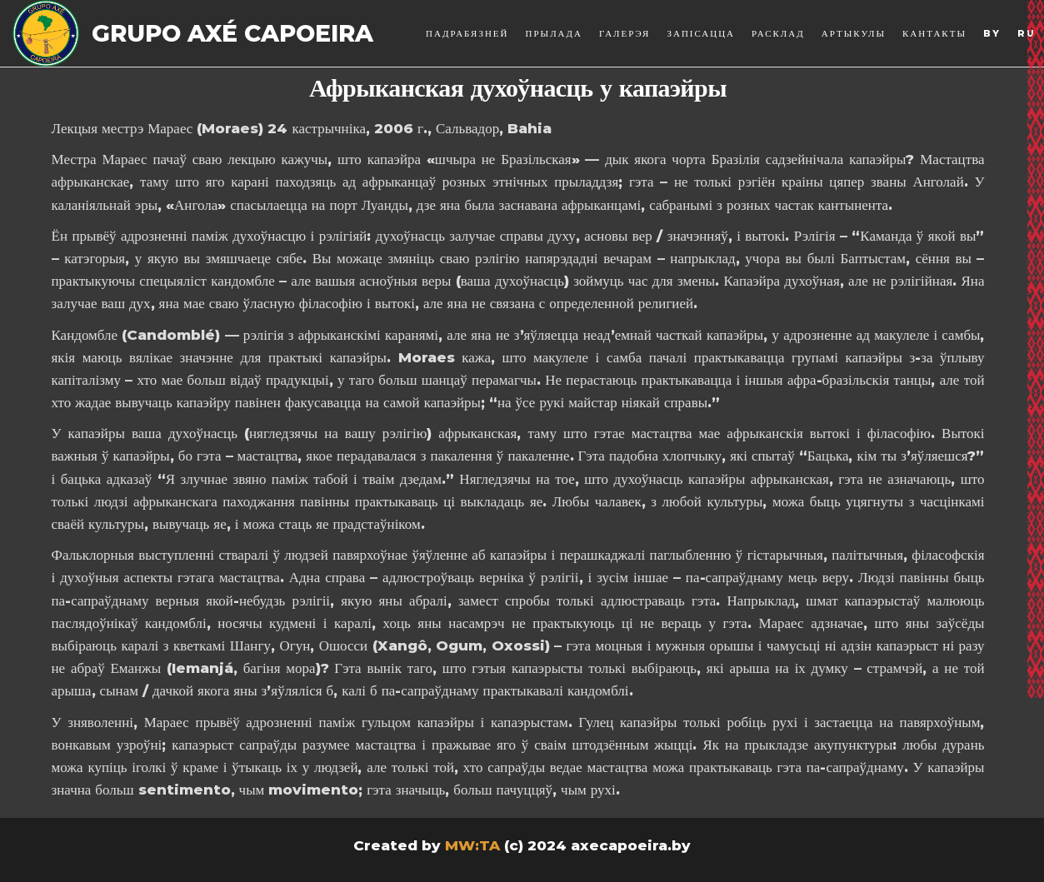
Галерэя (624, 33)
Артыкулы (854, 33)
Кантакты (934, 33)
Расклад (778, 33)
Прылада (554, 33)
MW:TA (472, 845)
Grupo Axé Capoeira (232, 33)
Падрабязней (467, 33)
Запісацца (701, 33)
